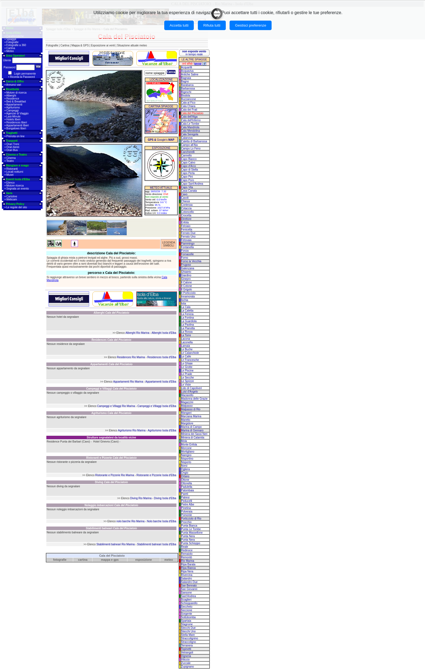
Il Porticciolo (188, 292)
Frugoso (186, 264)
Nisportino (187, 458)
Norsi (184, 465)
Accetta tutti (179, 25)
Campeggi (12, 110)
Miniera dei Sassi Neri (194, 433)
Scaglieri (186, 599)
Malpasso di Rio (190, 409)
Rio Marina (187, 560)
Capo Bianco (189, 159)
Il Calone (186, 282)
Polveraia (186, 511)
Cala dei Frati (189, 109)
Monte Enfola (189, 444)
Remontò (186, 557)
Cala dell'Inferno (191, 120)
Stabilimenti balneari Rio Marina (115, 544)
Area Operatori (15, 55)
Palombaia (187, 490)
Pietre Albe (187, 504)
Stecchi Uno (188, 631)
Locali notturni (14, 171)
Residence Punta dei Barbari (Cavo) (68, 441)
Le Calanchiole (190, 352)
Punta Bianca (189, 525)
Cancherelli (188, 151)
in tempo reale (194, 53)
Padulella (186, 486)
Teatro (10, 160)
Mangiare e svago (17, 165)
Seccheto (186, 606)
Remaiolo (186, 553)
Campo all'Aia (189, 144)
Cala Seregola (189, 134)
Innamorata (188, 296)
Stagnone (187, 624)
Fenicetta (186, 229)
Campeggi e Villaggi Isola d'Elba (156, 406)
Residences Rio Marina (131, 357)
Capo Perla (188, 173)
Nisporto (186, 462)
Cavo (184, 194)
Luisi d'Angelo (189, 391)
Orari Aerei (12, 147)
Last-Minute (13, 116)
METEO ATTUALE (161, 187)
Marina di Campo (191, 426)
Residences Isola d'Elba (161, 357)
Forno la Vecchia (191, 261)
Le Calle (186, 356)
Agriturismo (13, 107)
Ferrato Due (188, 233)
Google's (161, 139)
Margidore (187, 423)
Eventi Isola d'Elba (18, 179)
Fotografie (12, 42)
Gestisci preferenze (250, 25)
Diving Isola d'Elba (165, 498)
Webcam (11, 199)
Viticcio (185, 659)
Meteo (10, 51)
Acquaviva (187, 70)
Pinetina (186, 507)
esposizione (143, 559)
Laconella (187, 342)
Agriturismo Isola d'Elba (162, 430)
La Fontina (187, 317)
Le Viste (186, 384)
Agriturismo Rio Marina (132, 430)
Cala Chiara (188, 106)
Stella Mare (188, 634)
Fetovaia (186, 240)
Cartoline (11, 196)
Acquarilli (186, 67)
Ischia (184, 300)
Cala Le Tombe (190, 123)
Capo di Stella (189, 169)
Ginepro (186, 278)
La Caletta (187, 310)
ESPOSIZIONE (161, 147)
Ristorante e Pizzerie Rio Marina (114, 475)
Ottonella (186, 483)
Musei (10, 174)
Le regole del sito (16, 207)
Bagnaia (186, 77)
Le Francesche (190, 359)
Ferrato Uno (188, 236)
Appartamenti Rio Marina (128, 381)
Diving (111, 482)
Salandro (186, 578)
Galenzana (187, 268)
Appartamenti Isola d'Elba (160, 381)
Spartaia (186, 620)
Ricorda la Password (22, 76)
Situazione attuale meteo (132, 45)
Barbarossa (188, 88)
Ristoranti (12, 168)
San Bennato (189, 585)
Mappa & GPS (80, 45)
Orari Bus (12, 150)
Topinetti (186, 648)
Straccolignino (189, 638)
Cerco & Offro (15, 81)
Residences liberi (16, 122)
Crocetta (186, 215)
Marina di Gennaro (192, 430)
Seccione (186, 610)
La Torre (186, 335)
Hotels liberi (13, 119)
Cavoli (185, 197)
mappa (105, 559)
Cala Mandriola (190, 127)
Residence (12, 98)
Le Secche (187, 377)
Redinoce (186, 550)
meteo (169, 559)
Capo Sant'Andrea (192, 183)
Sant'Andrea (188, 596)
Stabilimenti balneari (111, 528)
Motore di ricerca (16, 92)
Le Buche (186, 349)
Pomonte (186, 515)
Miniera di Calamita (192, 437)
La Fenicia (187, 314)
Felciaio (185, 226)
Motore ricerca (15, 185)
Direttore (186, 218)
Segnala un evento (17, 188)
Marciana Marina (191, 416)
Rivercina (186, 574)
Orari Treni (12, 144)
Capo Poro (187, 180)
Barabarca (187, 85)
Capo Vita (187, 187)
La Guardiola (189, 321)
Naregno (186, 455)
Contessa (186, 204)
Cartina (10, 48)
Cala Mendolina (190, 130)
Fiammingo (187, 243)
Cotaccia (186, 208)
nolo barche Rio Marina (130, 521)
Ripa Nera (187, 571)
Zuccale (186, 663)
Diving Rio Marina (141, 498)
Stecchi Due (188, 627)
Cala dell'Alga (189, 116)
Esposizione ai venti (103, 45)
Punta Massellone (192, 532)
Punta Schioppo (190, 543)
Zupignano (187, 666)
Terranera (187, 645)
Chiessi (185, 201)
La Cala (185, 307)
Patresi (185, 497)
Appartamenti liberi (17, 125)
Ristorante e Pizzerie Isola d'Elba (156, 475)
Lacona (185, 338)
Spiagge (11, 39)
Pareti (184, 493)
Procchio (186, 522)
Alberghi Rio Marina (137, 332)
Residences (111, 339)
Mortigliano (187, 451)
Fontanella (187, 247)
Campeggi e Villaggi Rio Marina (116, 406)
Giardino (186, 275)
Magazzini (187, 402)
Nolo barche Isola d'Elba (161, 521)
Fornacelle (187, 254)
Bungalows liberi (16, 128)
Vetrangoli (187, 652)
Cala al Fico (188, 102)
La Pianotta (188, 328)
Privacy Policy (15, 204)
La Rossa (186, 331)
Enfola (185, 222)
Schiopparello (189, 603)
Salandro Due (189, 582)
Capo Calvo (188, 162)
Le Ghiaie (187, 363)
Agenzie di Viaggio (17, 113)
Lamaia (185, 345)
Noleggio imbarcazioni (111, 505)
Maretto (185, 419)
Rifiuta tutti (211, 25)
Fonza (185, 250)
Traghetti (11, 133)
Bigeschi (186, 92)
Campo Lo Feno (191, 148)
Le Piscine (187, 370)
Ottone (185, 479)
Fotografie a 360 (16, 45)
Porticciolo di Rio (191, 518)
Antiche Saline (189, 74)
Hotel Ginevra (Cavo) (106, 441)
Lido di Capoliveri (191, 388)
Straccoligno (188, 641)
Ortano (185, 476)
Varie (9, 193)
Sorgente (186, 613)
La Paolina (187, 324)
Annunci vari (13, 84)
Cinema (10, 157)
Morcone (186, 448)
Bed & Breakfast (16, 101)
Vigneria (186, 656)
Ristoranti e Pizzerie (111, 457)
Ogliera (185, 469)
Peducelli (186, 500)
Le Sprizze (187, 381)
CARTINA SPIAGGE (161, 106)
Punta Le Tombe (191, 529)
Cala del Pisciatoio (112, 555)
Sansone (186, 592)
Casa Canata (189, 190)
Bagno (185, 81)
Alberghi (11, 95)
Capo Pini (187, 176)
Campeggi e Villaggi (111, 388)
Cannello (186, 155)
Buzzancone (188, 99)
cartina (83, 559)
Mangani (186, 412)
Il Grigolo (186, 289)
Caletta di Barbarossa (194, 141)
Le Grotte (186, 367)
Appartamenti (14, 104)
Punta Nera (188, 536)
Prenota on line (15, 136)
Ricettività (12, 89)
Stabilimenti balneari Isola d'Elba (156, 544)
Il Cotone (186, 285)
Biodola (185, 95)
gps (116, 559)
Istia (183, 303)
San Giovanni (189, 589)
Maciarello (187, 395)
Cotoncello (187, 211)
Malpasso (187, 405)
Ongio (184, 472)
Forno (184, 257)
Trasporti (12, 140)
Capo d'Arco (188, 166)
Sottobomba (188, 617)
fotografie (59, 559)
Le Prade (186, 374)
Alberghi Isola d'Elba (164, 332)
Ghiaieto (186, 271)
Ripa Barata (188, 564)
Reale (184, 546)
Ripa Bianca (188, 567)
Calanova (186, 137)
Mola (184, 441)
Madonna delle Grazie (194, 398)
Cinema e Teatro (16, 154)
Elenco (10, 182)
